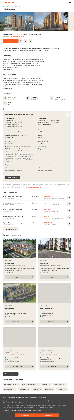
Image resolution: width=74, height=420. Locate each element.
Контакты (6, 410)
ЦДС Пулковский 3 (19, 353)
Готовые (46, 384)
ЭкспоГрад (54, 263)
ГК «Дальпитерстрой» (17, 36)
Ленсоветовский (54, 353)
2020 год (37, 389)
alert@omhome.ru (35, 187)
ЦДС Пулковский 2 (54, 308)
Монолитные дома (11, 384)
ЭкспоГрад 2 (19, 308)
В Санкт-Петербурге (30, 384)
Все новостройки (10, 374)
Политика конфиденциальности (21, 410)
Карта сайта (37, 410)
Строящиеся (59, 384)
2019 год (49, 389)
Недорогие (24, 389)
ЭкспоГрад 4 (19, 263)
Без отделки (9, 389)
